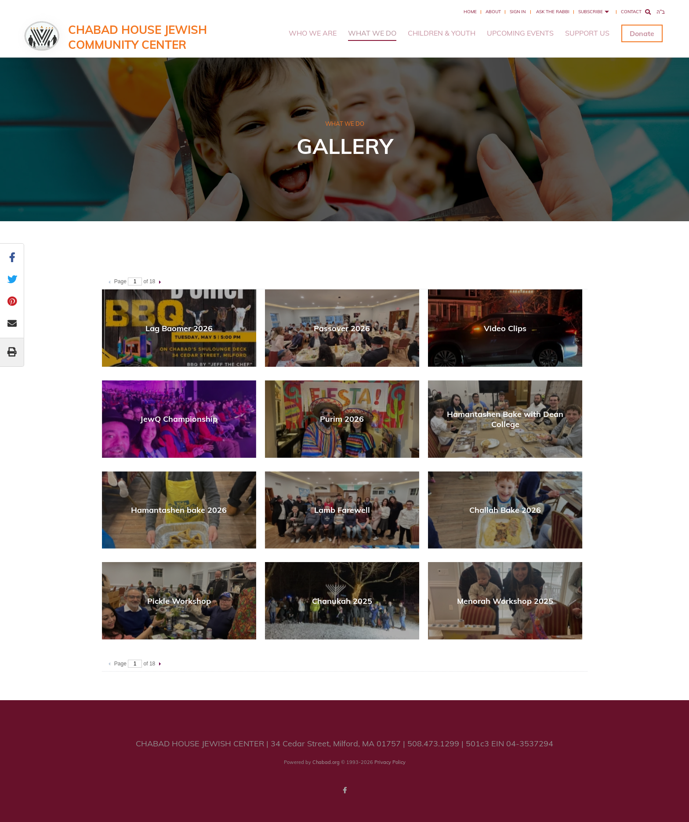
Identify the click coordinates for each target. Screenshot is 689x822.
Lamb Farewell (342, 510)
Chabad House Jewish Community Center (137, 37)
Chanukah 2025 (342, 601)
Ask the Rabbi (552, 12)
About (493, 12)
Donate (642, 33)
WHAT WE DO (372, 33)
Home (470, 12)
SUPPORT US (587, 33)
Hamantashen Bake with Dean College (505, 419)
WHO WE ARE (313, 33)
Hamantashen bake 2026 (179, 510)
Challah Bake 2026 (505, 510)
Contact (631, 12)
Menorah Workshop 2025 (505, 601)
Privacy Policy (390, 762)
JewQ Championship (179, 419)
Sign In (518, 12)
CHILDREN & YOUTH (441, 33)
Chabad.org (326, 762)
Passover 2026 (342, 328)
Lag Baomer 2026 (179, 328)
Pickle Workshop (179, 601)
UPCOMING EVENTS (520, 33)
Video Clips (505, 328)
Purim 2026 (342, 419)
